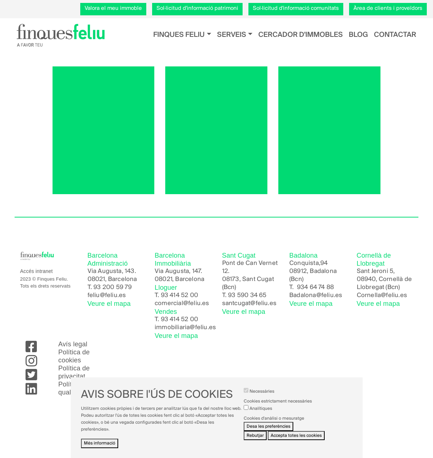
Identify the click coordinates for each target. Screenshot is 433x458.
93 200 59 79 (112, 287)
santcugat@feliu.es (249, 303)
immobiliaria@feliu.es (185, 327)
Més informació (99, 448)
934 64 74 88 (315, 287)
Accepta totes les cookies (296, 441)
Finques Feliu (179, 35)
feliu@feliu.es (107, 295)
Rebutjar (255, 441)
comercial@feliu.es (182, 303)
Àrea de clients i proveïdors (387, 8)
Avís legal (73, 344)
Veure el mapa (109, 303)
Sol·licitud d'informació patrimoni (197, 8)
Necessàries (262, 397)
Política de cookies (74, 356)
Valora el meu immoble (113, 8)
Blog (358, 35)
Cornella (369, 295)
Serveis (231, 35)
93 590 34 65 (247, 295)
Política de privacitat (74, 372)
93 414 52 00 (179, 295)
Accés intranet (36, 271)
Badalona (302, 295)
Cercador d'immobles (300, 35)
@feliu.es (329, 295)
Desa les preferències (268, 431)
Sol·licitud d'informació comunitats (296, 8)
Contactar (395, 35)
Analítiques (261, 413)
